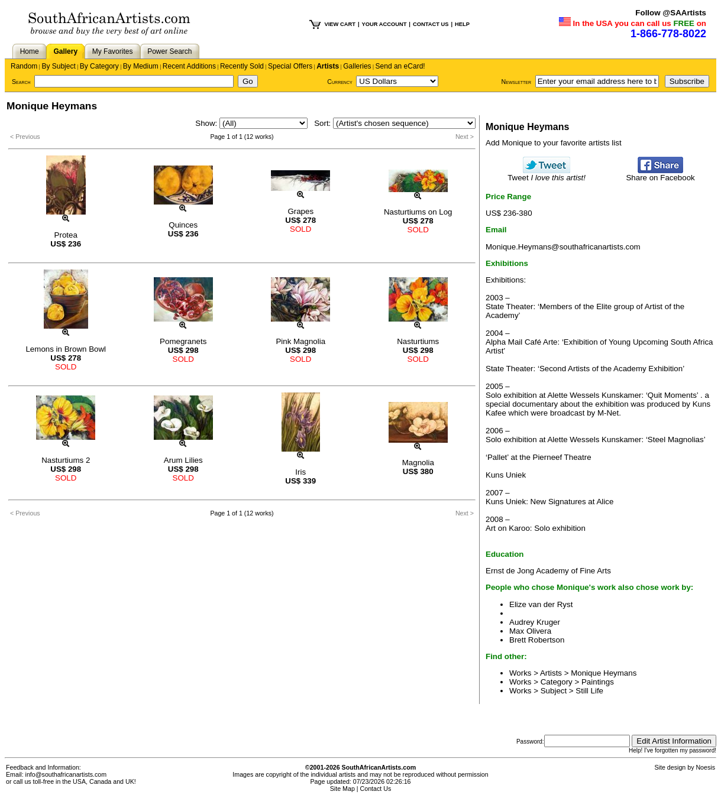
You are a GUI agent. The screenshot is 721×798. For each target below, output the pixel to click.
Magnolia (418, 462)
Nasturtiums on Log (418, 211)
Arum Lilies (183, 460)
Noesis (705, 767)
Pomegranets (183, 341)
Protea (65, 235)
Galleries (357, 66)
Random (24, 66)
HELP (462, 24)
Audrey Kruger (534, 622)
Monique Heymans (603, 673)
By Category (99, 66)
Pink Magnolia (300, 341)
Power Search (169, 51)
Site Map (342, 788)
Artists (327, 66)
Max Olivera (530, 631)
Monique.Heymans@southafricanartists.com (563, 246)
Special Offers (290, 66)
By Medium (141, 66)
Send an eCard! (400, 66)
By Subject (58, 66)
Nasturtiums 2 (65, 460)
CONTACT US (430, 24)
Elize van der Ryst (541, 604)
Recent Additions (189, 66)
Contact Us (376, 788)
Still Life (589, 690)
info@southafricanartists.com (66, 774)
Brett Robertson (536, 639)
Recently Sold (242, 66)
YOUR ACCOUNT (384, 24)
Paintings (597, 681)
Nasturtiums (418, 341)
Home (29, 51)
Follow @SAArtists (670, 12)
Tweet (546, 174)
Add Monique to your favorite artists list (554, 142)
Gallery (65, 51)
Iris (300, 472)
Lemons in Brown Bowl (65, 349)
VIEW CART (340, 24)
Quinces (183, 224)
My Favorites (112, 51)
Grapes (300, 211)
